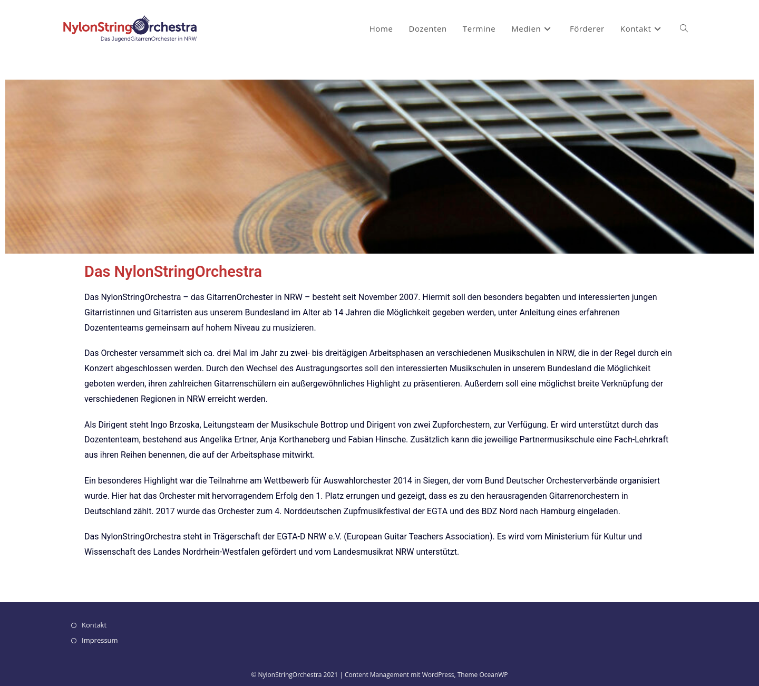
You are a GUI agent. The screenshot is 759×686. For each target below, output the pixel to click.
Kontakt (94, 625)
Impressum (100, 640)
